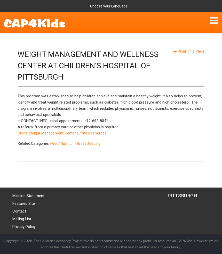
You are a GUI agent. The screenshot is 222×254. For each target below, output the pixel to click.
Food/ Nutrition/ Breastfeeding (75, 143)
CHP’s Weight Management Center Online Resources (62, 133)
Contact (19, 211)
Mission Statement (28, 195)
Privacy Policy (24, 226)
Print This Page (188, 51)
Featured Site (23, 203)
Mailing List (21, 219)
